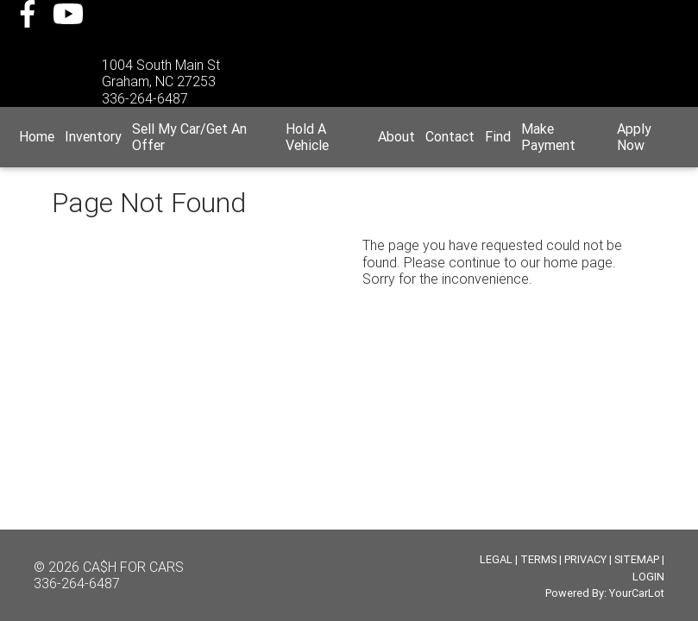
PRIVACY (585, 559)
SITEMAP (636, 559)
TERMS (538, 559)
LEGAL (496, 559)
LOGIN (648, 576)
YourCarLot (636, 593)
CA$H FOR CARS (133, 566)
